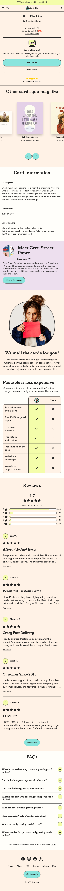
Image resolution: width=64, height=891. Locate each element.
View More (7, 566)
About (19, 866)
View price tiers (32, 34)
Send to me (32, 70)
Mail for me (32, 62)
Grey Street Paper (33, 21)
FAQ (28, 866)
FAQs (53, 845)
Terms (36, 866)
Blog (54, 866)
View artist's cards (13, 280)
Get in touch (32, 874)
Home (10, 866)
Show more (32, 742)
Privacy (45, 866)
